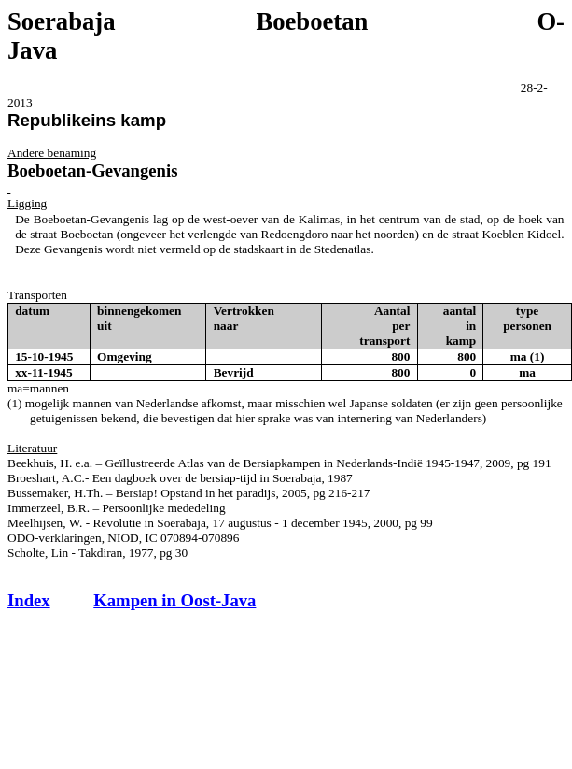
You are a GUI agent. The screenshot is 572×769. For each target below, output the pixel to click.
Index (28, 600)
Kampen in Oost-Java (174, 600)
